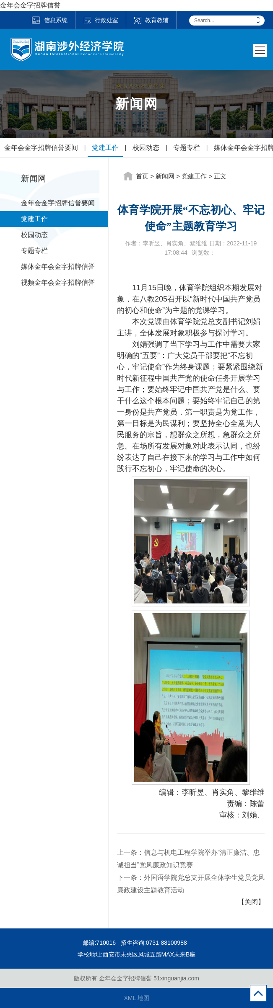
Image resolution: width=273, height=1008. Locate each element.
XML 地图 (136, 998)
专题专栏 (186, 147)
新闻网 (165, 176)
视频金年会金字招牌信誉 (58, 282)
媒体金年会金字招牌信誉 (58, 266)
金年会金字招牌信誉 (30, 5)
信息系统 (49, 20)
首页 (142, 176)
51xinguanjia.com (176, 978)
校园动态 (146, 147)
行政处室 (100, 20)
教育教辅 (151, 20)
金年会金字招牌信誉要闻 (41, 147)
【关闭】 (251, 901)
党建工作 (105, 147)
